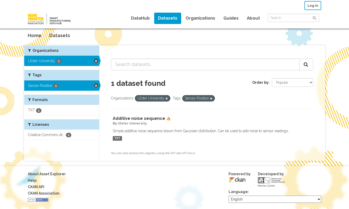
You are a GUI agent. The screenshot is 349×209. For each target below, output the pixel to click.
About (253, 18)
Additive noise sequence (139, 118)
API (172, 153)
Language (238, 192)
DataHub (140, 18)
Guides (231, 18)
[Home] (34, 35)
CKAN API (36, 187)
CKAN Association (43, 193)
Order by (260, 82)
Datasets (167, 18)
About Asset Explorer (47, 174)
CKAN (237, 179)
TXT (117, 138)
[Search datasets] (293, 18)
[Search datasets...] (205, 64)
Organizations (200, 18)
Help (32, 180)
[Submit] (314, 17)
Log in (313, 5)
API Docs (188, 153)
